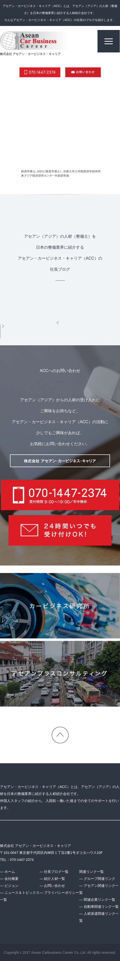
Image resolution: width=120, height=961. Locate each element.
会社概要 (11, 879)
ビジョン (11, 886)
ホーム (9, 872)
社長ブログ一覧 (56, 872)
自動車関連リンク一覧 (101, 907)
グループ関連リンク (99, 879)
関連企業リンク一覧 (99, 900)
